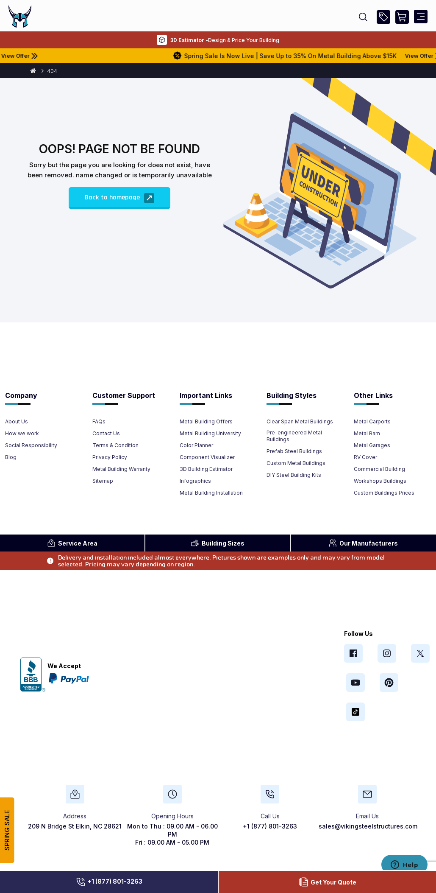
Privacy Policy (109, 457)
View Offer (49, 55)
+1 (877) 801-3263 (108, 882)
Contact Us (106, 433)
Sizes (217, 543)
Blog (11, 457)
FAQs (99, 421)
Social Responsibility (31, 445)
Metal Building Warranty (121, 469)
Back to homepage (119, 198)
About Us (16, 421)
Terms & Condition (115, 445)
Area (72, 543)
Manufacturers (363, 543)
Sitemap (102, 481)
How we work (22, 433)
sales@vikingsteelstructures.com (368, 826)
